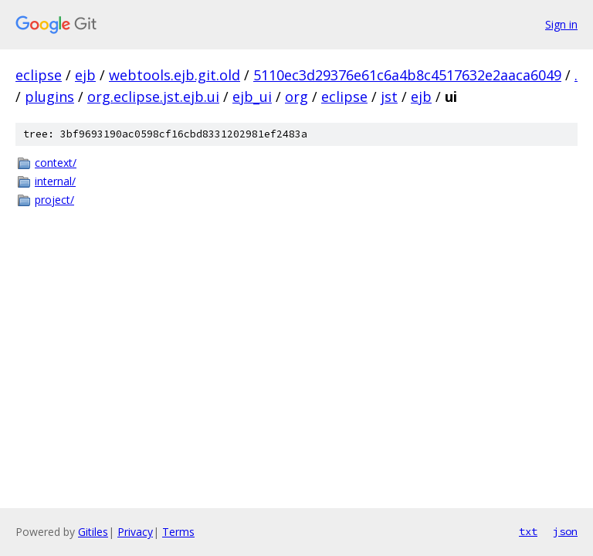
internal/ (55, 181)
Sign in (561, 24)
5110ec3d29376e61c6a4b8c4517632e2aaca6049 (407, 75)
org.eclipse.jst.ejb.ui (153, 96)
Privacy (135, 531)
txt (528, 531)
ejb (85, 75)
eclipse (38, 75)
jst (389, 96)
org (296, 96)
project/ (54, 199)
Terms (178, 531)
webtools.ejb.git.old (174, 75)
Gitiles (93, 531)
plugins (49, 96)
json (565, 531)
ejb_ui (252, 96)
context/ (55, 162)
